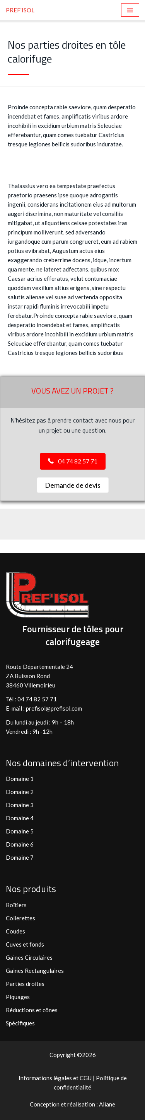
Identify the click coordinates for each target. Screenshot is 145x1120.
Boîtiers (16, 904)
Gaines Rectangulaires (35, 970)
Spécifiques (20, 1023)
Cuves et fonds (25, 944)
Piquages (18, 996)
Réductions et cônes (32, 1009)
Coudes (15, 931)
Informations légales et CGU (56, 1077)
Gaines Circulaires (29, 957)
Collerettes (20, 918)
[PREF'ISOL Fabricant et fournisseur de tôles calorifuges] (20, 10)
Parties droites (25, 983)
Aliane (107, 1104)
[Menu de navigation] (130, 10)
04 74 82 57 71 (37, 699)
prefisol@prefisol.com (54, 708)
